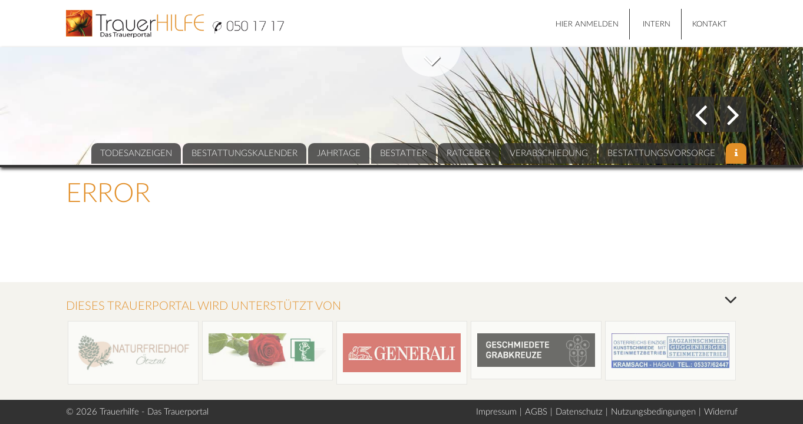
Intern (656, 24)
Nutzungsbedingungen (653, 412)
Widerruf (721, 412)
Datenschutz (579, 412)
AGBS (536, 412)
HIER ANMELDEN (587, 24)
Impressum (496, 412)
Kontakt (709, 24)
